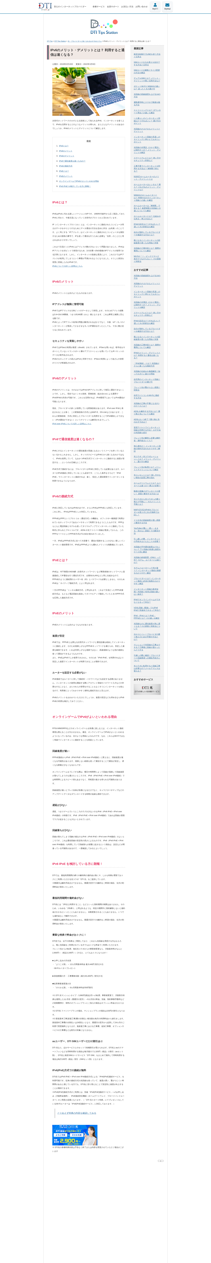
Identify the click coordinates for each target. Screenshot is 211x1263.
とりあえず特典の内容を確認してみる (76, 1113)
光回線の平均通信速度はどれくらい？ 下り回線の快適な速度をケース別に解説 (147, 549)
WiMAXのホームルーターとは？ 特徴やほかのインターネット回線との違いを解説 (147, 197)
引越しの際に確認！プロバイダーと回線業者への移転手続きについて (147, 658)
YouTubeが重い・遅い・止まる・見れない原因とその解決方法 (147, 530)
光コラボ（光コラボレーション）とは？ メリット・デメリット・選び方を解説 (147, 459)
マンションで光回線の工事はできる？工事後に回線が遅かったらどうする (147, 647)
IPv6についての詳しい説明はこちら (67, 266)
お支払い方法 (126, 6)
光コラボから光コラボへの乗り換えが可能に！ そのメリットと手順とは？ (147, 501)
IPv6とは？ (64, 146)
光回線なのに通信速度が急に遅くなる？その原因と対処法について (147, 626)
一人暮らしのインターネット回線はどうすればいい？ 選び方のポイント (147, 120)
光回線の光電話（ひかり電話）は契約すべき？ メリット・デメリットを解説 (147, 150)
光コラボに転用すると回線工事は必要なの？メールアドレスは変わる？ (147, 668)
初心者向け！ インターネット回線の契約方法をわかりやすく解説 (147, 448)
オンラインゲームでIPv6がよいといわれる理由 (79, 181)
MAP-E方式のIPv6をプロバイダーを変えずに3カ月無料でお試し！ (146, 512)
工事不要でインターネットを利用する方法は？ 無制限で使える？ (147, 168)
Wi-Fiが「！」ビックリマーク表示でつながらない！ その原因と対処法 (147, 258)
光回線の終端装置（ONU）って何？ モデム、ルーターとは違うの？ (147, 560)
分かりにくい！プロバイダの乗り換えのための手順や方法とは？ (147, 636)
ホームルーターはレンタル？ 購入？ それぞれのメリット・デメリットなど (147, 187)
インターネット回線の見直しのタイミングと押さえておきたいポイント (147, 139)
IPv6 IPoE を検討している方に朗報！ (75, 186)
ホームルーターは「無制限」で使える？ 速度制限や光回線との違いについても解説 (147, 208)
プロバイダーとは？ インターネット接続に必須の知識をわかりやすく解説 (147, 581)
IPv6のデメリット (66, 156)
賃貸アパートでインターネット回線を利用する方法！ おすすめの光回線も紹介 (147, 430)
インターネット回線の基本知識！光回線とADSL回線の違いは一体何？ (147, 591)
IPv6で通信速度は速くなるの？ (72, 161)
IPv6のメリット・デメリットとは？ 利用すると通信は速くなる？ (147, 355)
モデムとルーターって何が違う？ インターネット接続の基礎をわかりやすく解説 (147, 570)
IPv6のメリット (65, 151)
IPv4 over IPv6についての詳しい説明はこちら (71, 424)
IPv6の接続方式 (65, 166)
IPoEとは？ (64, 171)
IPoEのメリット (66, 176)
